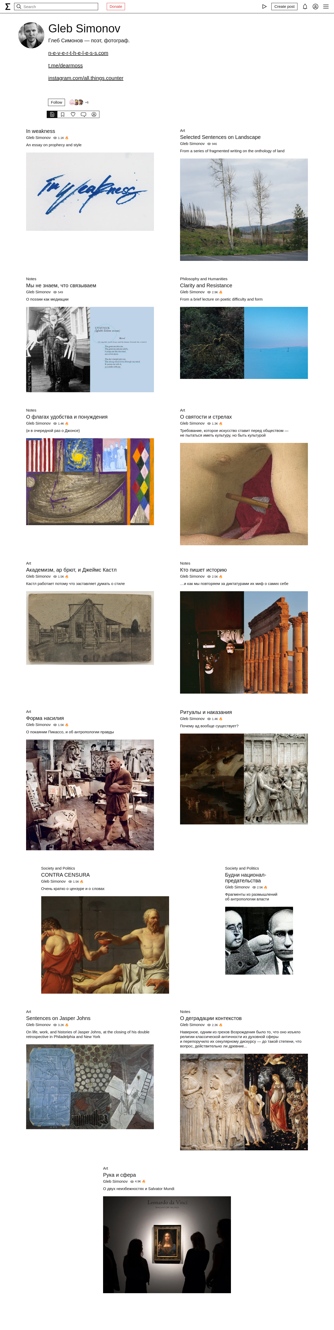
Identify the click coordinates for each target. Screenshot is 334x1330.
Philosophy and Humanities (204, 279)
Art (182, 130)
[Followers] (78, 102)
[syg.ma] (7, 6)
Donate (116, 6)
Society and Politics (58, 868)
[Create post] (284, 6)
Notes (31, 279)
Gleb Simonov (38, 137)
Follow (56, 102)
